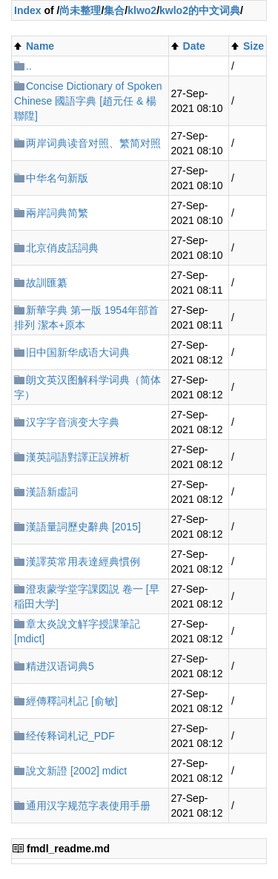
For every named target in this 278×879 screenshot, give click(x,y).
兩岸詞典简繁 (57, 213)
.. (29, 66)
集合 (114, 10)
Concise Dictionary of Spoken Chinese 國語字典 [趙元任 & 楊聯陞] (88, 101)
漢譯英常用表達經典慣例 (83, 561)
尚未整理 (80, 10)
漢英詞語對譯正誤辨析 (78, 457)
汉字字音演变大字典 (72, 422)
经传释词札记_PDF (70, 736)
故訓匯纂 (46, 283)
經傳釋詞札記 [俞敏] (72, 701)
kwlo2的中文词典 (199, 10)
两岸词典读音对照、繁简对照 (93, 143)
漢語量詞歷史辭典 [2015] (83, 527)
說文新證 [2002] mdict (76, 771)
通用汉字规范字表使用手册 (88, 805)
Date (194, 46)
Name (40, 46)
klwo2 (142, 10)
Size (253, 46)
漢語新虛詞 (52, 492)
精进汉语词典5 (60, 666)
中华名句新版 (57, 178)
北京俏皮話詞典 (62, 248)
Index (28, 10)
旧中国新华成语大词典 (78, 352)
